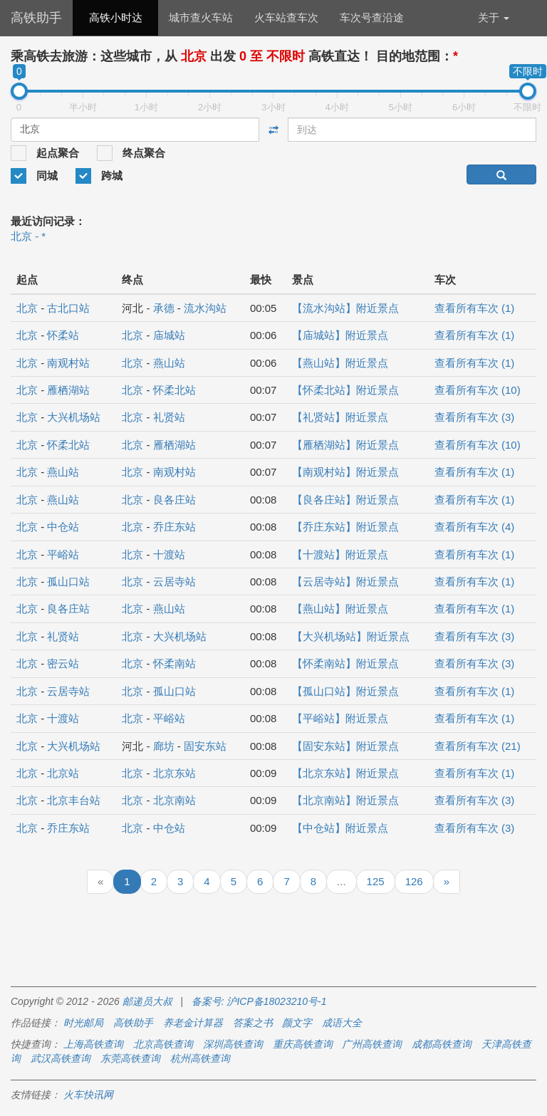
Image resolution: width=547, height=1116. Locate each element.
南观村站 (68, 363)
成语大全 (342, 1022)
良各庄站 (174, 500)
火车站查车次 (286, 17)
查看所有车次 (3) (474, 417)
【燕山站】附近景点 (340, 363)
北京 (27, 308)
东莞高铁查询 (130, 1058)
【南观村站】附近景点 (345, 472)
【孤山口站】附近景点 (345, 691)
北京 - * (28, 236)
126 (414, 881)
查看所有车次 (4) (474, 527)
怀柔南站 (174, 663)
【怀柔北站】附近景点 (345, 390)
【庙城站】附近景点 (340, 335)
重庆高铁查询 (303, 1044)
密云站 (63, 663)
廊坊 (163, 746)
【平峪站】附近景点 (340, 718)
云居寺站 (174, 581)
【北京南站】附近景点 (345, 800)
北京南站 (174, 800)
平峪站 (63, 554)
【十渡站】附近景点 (340, 554)
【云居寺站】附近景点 (345, 581)
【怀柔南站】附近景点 (345, 663)
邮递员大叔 (147, 1001)
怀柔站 (63, 335)
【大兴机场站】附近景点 (351, 636)
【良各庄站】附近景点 (345, 500)
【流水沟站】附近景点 (345, 308)
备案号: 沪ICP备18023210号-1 (259, 1001)
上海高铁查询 (93, 1044)
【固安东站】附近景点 (345, 746)
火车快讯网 (88, 1094)
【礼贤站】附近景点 (340, 417)
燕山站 (169, 363)
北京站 (63, 773)
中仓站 (63, 527)
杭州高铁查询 (200, 1058)
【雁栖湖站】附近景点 (345, 445)
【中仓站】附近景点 (340, 828)
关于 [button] (493, 17)
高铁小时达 (115, 17)
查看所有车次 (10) (477, 390)
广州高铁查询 (372, 1044)
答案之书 (253, 1022)
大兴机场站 (73, 417)
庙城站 (169, 335)
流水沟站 (205, 308)
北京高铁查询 (163, 1044)
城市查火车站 (201, 17)
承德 (163, 308)
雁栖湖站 (68, 390)
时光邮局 (83, 1022)
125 (376, 881)
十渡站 (169, 554)
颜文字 (297, 1022)
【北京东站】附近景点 (345, 773)
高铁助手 (36, 18)
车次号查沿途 (372, 17)
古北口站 (68, 308)
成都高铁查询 (442, 1044)
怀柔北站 (174, 390)
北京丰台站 (73, 800)
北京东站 (174, 773)
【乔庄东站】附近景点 (345, 527)
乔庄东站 (174, 527)
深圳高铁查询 (233, 1044)
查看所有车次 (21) (477, 746)
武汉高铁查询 (60, 1058)
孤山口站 (68, 581)
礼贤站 (169, 417)
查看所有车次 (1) (474, 308)
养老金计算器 (193, 1022)
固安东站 (205, 746)
